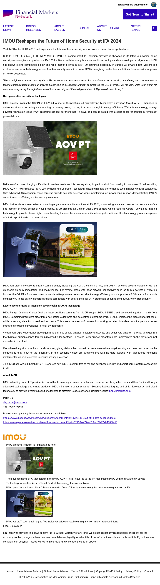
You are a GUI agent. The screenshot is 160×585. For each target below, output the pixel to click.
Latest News (8, 28)
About (10, 571)
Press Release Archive (29, 571)
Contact (85, 28)
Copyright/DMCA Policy (109, 571)
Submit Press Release (56, 571)
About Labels (59, 28)
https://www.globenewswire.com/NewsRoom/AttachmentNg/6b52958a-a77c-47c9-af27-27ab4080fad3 (60, 422)
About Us (102, 28)
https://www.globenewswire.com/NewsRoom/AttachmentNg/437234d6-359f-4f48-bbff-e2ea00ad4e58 (59, 417)
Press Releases (33, 28)
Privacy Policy (133, 571)
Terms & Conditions (82, 571)
